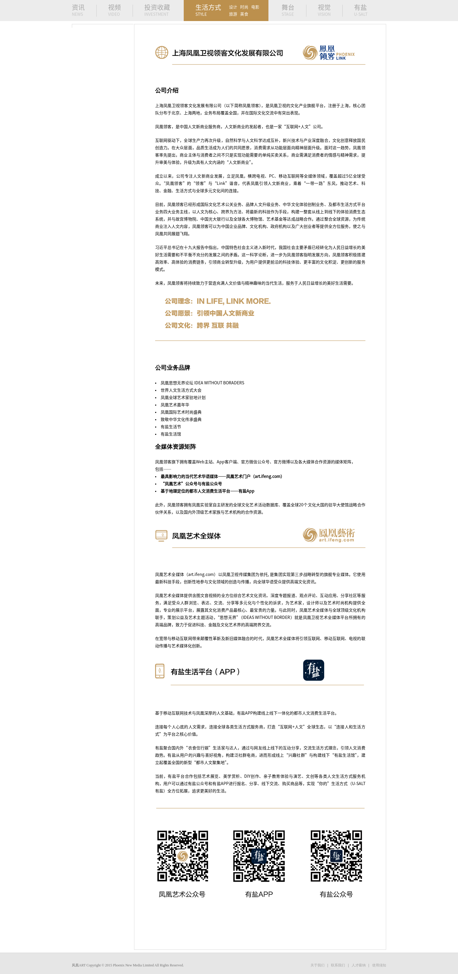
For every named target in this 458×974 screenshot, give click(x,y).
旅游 (233, 14)
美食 (244, 14)
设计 (233, 7)
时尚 (244, 7)
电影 (255, 7)
